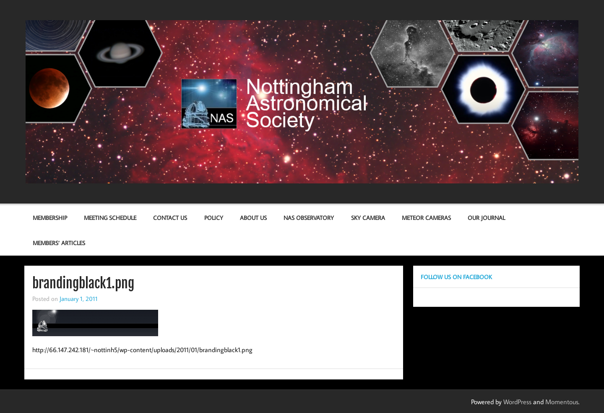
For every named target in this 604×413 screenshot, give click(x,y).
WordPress (517, 401)
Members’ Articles (59, 243)
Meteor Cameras (426, 218)
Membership (50, 218)
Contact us (170, 218)
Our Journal (486, 218)
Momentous (561, 401)
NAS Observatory (309, 218)
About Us (253, 218)
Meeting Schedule (110, 218)
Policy (213, 218)
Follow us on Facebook (456, 277)
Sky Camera (368, 218)
